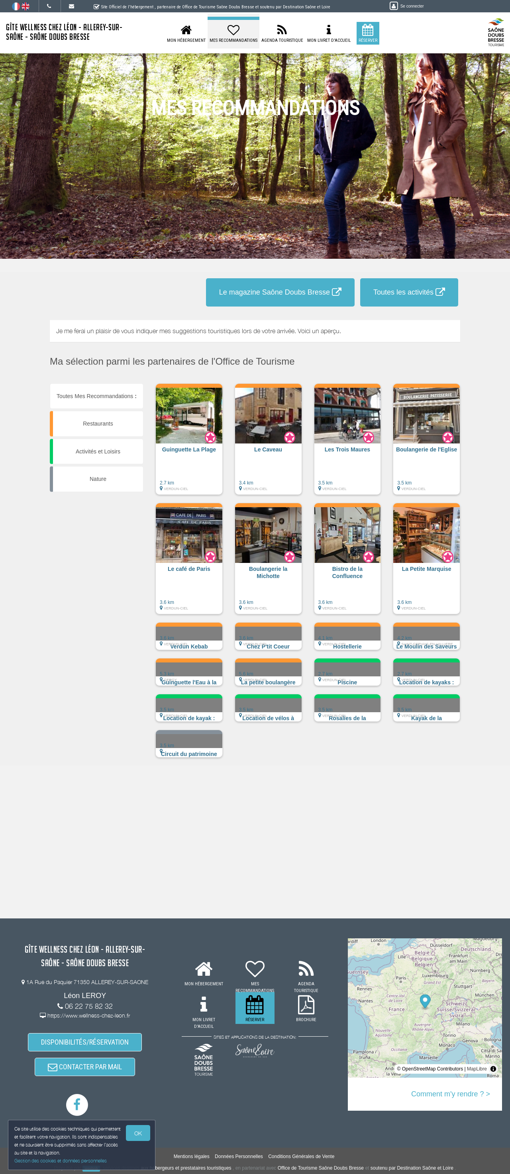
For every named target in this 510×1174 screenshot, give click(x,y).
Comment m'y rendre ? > (450, 1094)
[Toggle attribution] (493, 1069)
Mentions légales (192, 1156)
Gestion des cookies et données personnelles (60, 1161)
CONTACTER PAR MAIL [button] (85, 1067)
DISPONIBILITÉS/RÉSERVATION (85, 1042)
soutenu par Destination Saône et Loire (412, 1168)
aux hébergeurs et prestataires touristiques (186, 1168)
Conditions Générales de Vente (301, 1156)
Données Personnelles (239, 1156)
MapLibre (477, 1069)
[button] (189, 443)
